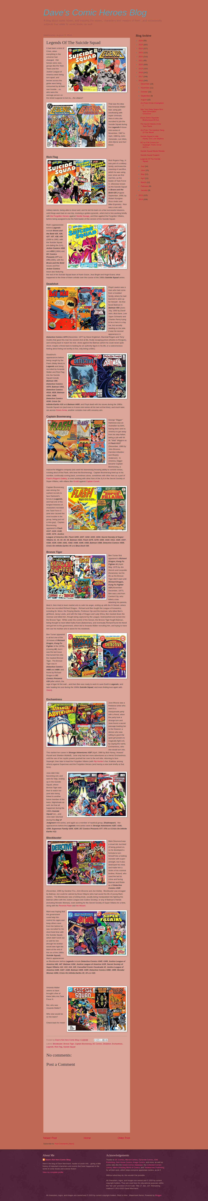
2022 (141, 57)
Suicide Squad (69, 1047)
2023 (141, 52)
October (144, 92)
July (143, 166)
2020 (141, 64)
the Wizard (80, 906)
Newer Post (50, 1138)
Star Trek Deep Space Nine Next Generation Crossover (151, 111)
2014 (141, 199)
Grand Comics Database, (132, 1165)
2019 (141, 68)
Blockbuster (58, 1044)
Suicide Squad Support (149, 155)
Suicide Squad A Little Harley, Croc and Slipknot (152, 137)
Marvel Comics (131, 1160)
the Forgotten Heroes (59, 216)
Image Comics (139, 1162)
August (144, 100)
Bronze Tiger (69, 1044)
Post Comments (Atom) (64, 1144)
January (144, 190)
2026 (141, 41)
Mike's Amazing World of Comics (126, 1167)
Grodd (76, 481)
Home (87, 1138)
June (143, 170)
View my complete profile (53, 1172)
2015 (141, 195)
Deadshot (107, 1044)
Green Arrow (61, 410)
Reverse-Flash (65, 906)
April (143, 178)
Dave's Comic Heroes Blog (95, 12)
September (146, 96)
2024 (141, 48)
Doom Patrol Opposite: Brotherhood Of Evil (149, 119)
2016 (141, 80)
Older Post (124, 1138)
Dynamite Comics (146, 1160)
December (145, 84)
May (143, 174)
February (145, 186)
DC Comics (97, 1044)
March (143, 182)
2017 (141, 76)
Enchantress (117, 1044)
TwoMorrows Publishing (154, 1167)
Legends (49, 1047)
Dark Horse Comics (124, 1162)
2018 (141, 72)
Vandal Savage (82, 216)
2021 (141, 60)
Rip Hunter (98, 761)
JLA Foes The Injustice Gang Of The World (152, 131)
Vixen (48, 690)
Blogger (158, 1195)
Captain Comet (92, 481)
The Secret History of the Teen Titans (150, 125)
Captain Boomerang (83, 1044)
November (145, 88)
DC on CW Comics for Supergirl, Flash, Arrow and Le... (150, 144)
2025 (141, 45)
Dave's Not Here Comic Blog (57, 1160)
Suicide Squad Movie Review (152, 151)
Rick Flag (58, 1047)
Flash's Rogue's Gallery (56, 478)
